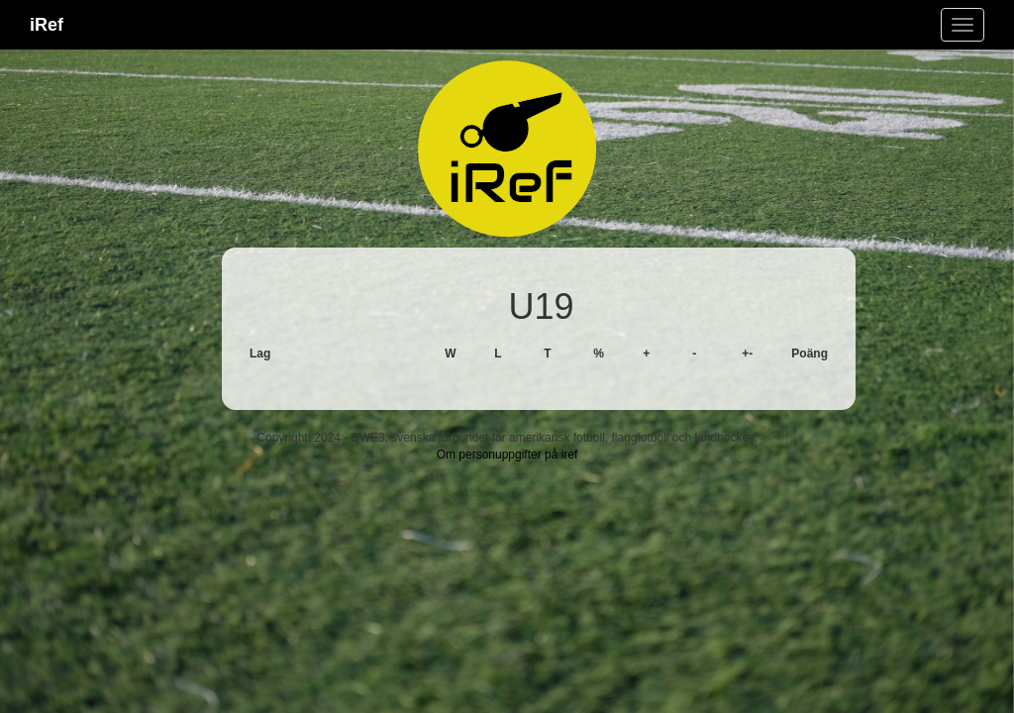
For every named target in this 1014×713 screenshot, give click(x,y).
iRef (46, 25)
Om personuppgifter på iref (507, 454)
